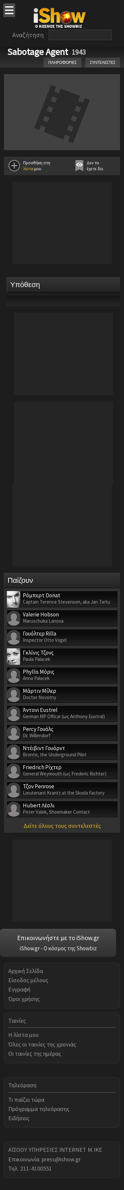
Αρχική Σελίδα (25, 971)
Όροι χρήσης (24, 999)
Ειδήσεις (18, 1118)
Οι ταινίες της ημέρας (34, 1053)
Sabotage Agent (37, 52)
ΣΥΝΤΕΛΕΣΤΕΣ (102, 62)
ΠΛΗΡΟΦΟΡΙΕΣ (62, 62)
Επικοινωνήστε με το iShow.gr (58, 938)
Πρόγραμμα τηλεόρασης (38, 1109)
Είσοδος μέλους (28, 980)
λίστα (28, 169)
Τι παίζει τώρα (26, 1099)
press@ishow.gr (61, 1159)
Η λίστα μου (23, 1035)
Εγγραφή (19, 989)
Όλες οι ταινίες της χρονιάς (42, 1044)
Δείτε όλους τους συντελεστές (62, 825)
